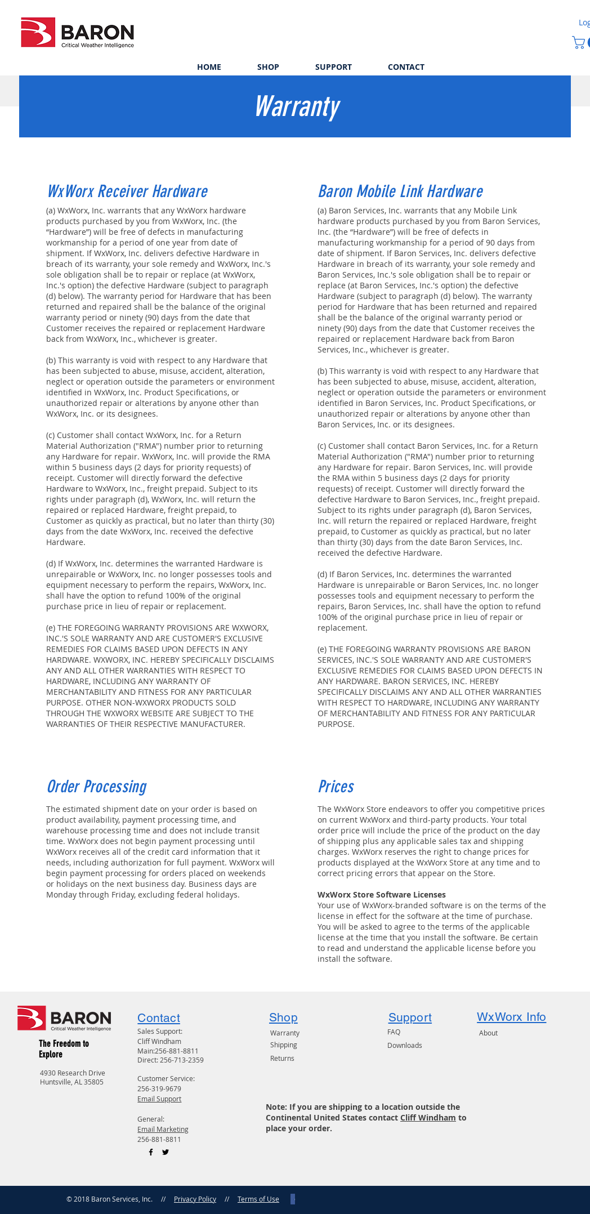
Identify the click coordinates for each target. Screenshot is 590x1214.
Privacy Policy (195, 1198)
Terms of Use (258, 1198)
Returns (282, 1058)
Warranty (285, 1032)
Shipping (283, 1044)
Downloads (404, 1045)
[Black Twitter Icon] (165, 1152)
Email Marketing (163, 1128)
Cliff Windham (428, 1117)
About (488, 1032)
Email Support (159, 1098)
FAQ (393, 1031)
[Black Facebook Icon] (150, 1152)
